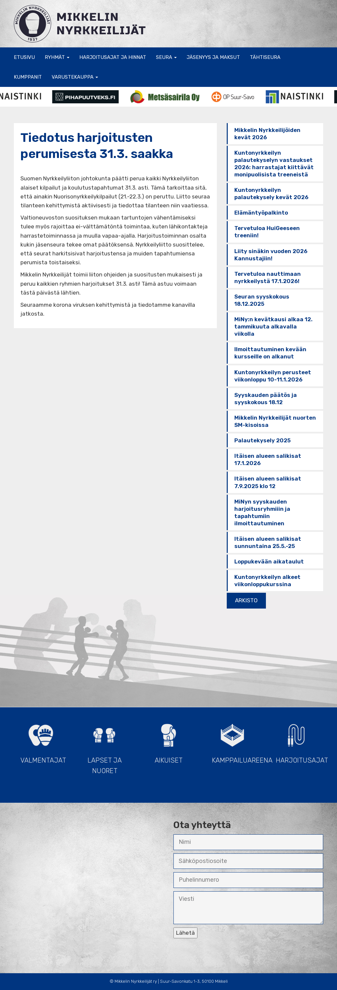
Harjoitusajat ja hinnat (112, 57)
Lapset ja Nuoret (104, 746)
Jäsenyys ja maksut (213, 57)
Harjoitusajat (299, 740)
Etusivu (24, 57)
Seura (166, 57)
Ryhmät (57, 57)
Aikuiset (168, 740)
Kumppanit (28, 77)
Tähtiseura (265, 57)
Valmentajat (43, 740)
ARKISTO (246, 600)
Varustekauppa (75, 77)
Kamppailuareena (235, 740)
